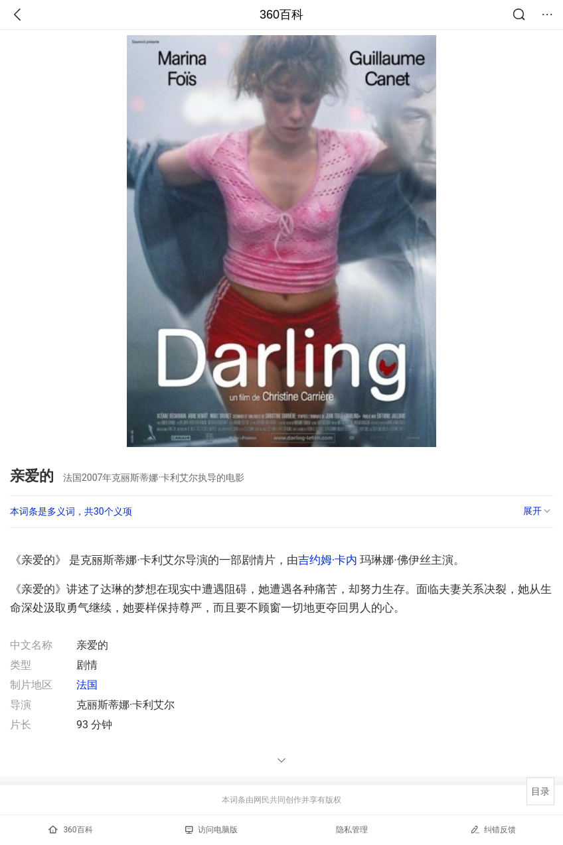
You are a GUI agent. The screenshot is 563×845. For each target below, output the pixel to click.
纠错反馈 (493, 829)
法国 (87, 685)
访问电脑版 (211, 829)
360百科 (281, 14)
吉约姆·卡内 (327, 559)
